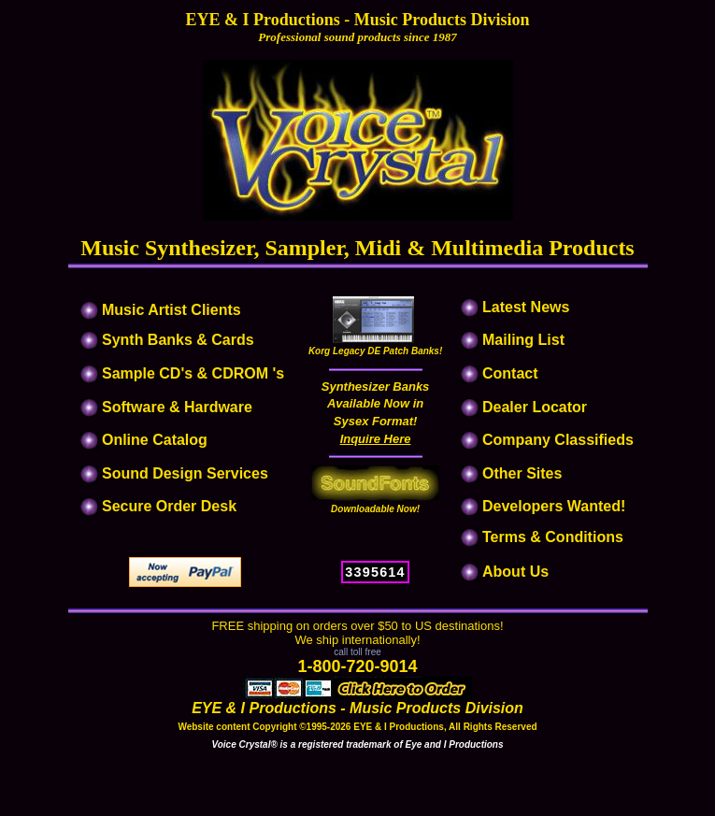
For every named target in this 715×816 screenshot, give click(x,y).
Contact (510, 373)
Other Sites (522, 473)
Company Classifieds (558, 440)
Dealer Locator (534, 407)
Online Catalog (154, 440)
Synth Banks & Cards (178, 340)
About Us (515, 572)
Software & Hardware (177, 407)
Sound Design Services (185, 473)
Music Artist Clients (169, 310)
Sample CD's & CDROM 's (193, 373)
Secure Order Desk (169, 506)
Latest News (525, 307)
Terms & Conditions (552, 537)
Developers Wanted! (553, 506)
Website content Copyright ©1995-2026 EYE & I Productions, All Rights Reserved (357, 727)
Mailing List (523, 340)
